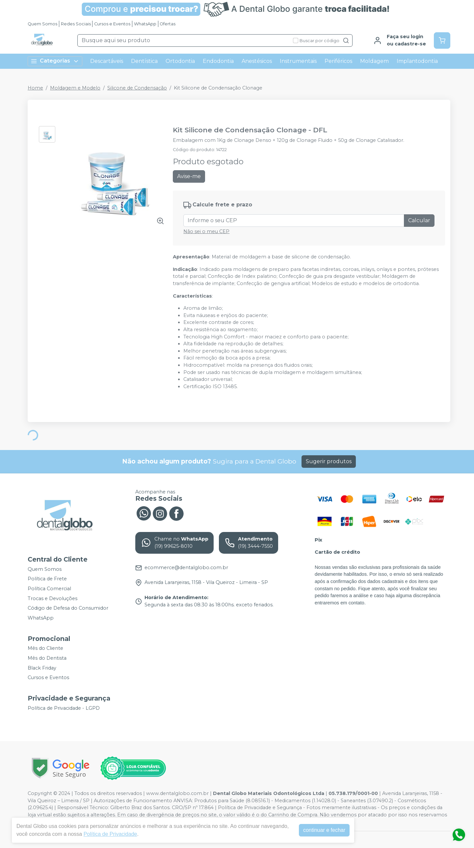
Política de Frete (47, 579)
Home (35, 88)
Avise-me (189, 176)
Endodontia (218, 61)
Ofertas (167, 23)
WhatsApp (145, 23)
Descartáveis (106, 61)
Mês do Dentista (47, 658)
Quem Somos (42, 23)
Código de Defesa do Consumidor (68, 608)
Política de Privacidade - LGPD (64, 708)
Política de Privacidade (110, 834)
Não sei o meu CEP (206, 231)
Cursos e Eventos (112, 23)
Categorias (55, 61)
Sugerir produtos (329, 461)
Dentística (144, 61)
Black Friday (42, 668)
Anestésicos (257, 61)
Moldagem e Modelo (75, 88)
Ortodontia (180, 61)
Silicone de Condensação (137, 88)
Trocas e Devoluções (52, 598)
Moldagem (374, 61)
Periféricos (338, 61)
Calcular (419, 220)
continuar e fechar (324, 830)
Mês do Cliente (45, 648)
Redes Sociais (76, 23)
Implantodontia (417, 61)
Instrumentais (298, 61)
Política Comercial (49, 589)
